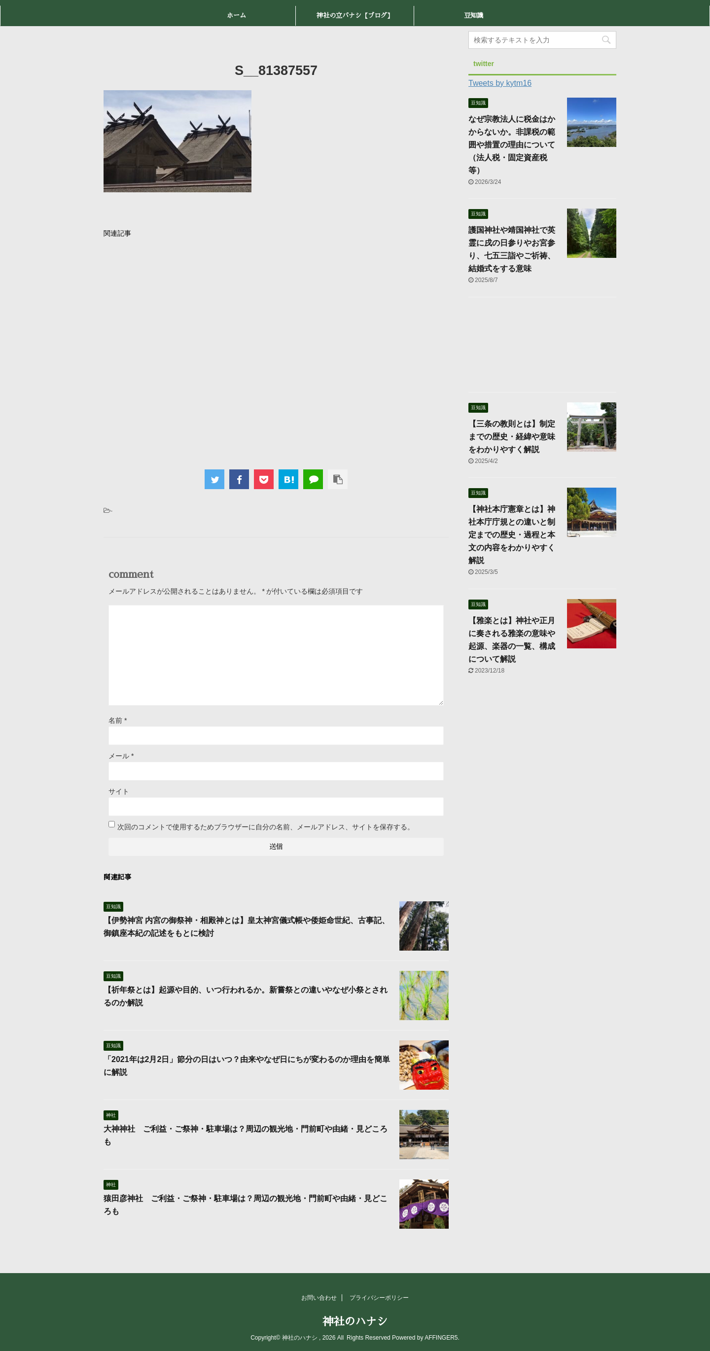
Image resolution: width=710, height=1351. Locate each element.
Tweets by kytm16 (500, 83)
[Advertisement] (276, 351)
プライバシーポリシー (379, 1297)
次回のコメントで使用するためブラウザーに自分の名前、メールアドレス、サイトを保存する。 (265, 827)
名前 (117, 720)
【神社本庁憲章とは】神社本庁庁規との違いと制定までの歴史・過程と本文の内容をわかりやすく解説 (511, 535)
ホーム (236, 15)
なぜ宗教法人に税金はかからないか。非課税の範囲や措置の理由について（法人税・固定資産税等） (511, 145)
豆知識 (473, 15)
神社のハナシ (355, 1321)
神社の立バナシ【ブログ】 (355, 15)
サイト (118, 791)
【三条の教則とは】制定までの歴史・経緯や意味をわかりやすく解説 (511, 437)
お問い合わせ (319, 1297)
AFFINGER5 (441, 1337)
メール (121, 756)
